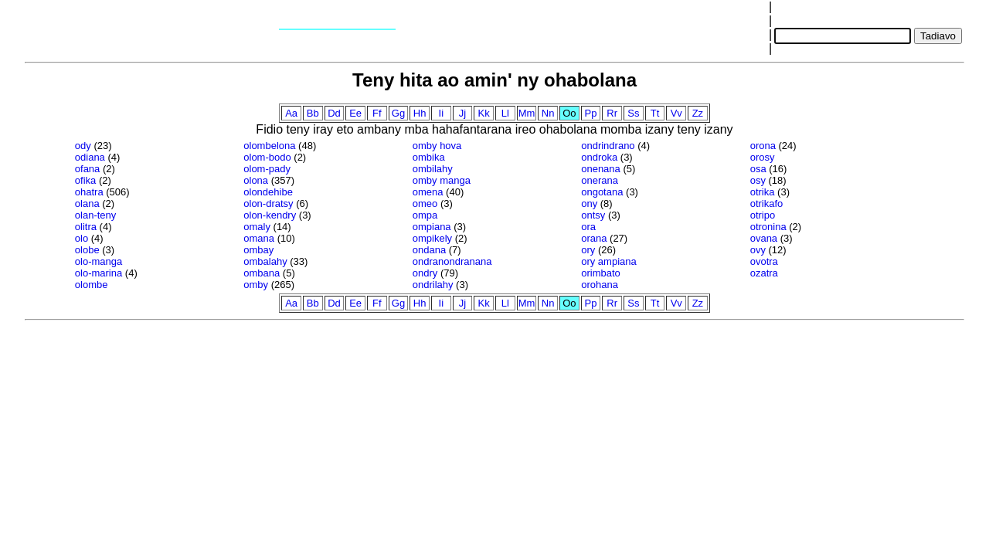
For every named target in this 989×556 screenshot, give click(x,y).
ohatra (89, 192)
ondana (429, 250)
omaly (256, 226)
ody (83, 145)
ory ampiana (609, 261)
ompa (425, 215)
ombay (258, 250)
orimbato (600, 273)
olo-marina (98, 273)
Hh (420, 113)
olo (81, 238)
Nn (548, 113)
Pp (591, 113)
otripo (763, 215)
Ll (505, 113)
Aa (291, 113)
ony (589, 203)
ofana (87, 169)
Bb (313, 113)
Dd (334, 113)
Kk (484, 113)
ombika (429, 157)
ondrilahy (433, 284)
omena (428, 192)
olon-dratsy (268, 203)
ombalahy (265, 261)
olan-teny (95, 215)
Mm (526, 113)
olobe (87, 250)
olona (255, 180)
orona (763, 145)
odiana (90, 157)
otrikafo (766, 203)
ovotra (764, 261)
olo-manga (98, 261)
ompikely (432, 238)
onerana (599, 180)
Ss (633, 113)
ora (588, 226)
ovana (763, 238)
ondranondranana (452, 261)
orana (594, 238)
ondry (425, 273)
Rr (612, 113)
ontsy (593, 215)
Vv (676, 113)
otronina (768, 226)
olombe (91, 284)
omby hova (437, 145)
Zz (697, 113)
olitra (86, 226)
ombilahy (433, 169)
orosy (762, 157)
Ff (377, 113)
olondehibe (268, 192)
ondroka (599, 157)
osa (758, 169)
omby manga (442, 180)
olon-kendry (269, 215)
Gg (398, 113)
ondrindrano (607, 145)
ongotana (602, 192)
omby (255, 284)
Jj (462, 113)
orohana (599, 284)
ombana (261, 273)
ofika (85, 180)
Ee (355, 113)
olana (87, 203)
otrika (762, 192)
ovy (758, 250)
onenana (600, 169)
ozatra (764, 273)
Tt (655, 113)
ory (588, 250)
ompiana (432, 226)
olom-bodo (267, 157)
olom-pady (267, 169)
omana (258, 238)
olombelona (269, 145)
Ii (441, 113)
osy (758, 180)
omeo (425, 203)
